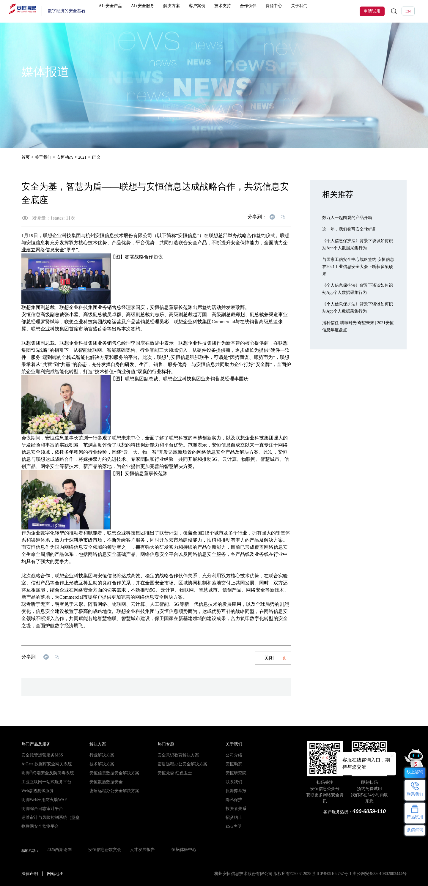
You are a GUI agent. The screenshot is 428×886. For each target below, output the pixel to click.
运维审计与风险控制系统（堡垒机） (49, 817)
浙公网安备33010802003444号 (380, 873)
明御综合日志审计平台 (39, 808)
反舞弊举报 (234, 791)
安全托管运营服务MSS (39, 755)
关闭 (275, 657)
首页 (26, 157)
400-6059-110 (369, 811)
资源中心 (273, 11)
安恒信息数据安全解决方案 (110, 773)
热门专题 (165, 744)
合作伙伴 (249, 11)
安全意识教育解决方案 (175, 755)
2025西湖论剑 (57, 850)
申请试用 (372, 11)
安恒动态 (69, 157)
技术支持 (226, 11)
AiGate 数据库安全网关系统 (43, 764)
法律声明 (29, 873)
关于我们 (296, 11)
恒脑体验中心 (186, 850)
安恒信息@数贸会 (104, 850)
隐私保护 (233, 799)
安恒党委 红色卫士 (172, 773)
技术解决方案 (100, 764)
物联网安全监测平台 (37, 826)
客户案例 (203, 11)
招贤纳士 (233, 817)
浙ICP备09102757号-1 (331, 873)
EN (408, 11)
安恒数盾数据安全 (103, 782)
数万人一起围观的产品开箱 (350, 217)
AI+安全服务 (152, 11)
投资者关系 (234, 808)
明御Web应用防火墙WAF (40, 799)
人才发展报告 (143, 850)
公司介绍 (233, 755)
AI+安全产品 (121, 11)
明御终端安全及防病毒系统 (44, 773)
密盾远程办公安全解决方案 (110, 791)
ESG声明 (233, 826)
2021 (89, 157)
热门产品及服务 (33, 744)
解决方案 (179, 11)
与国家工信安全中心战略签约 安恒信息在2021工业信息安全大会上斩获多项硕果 (358, 266)
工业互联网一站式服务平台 (42, 782)
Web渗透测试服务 (35, 791)
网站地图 (55, 873)
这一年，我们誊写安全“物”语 (352, 228)
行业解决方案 (100, 755)
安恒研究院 (234, 773)
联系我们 (233, 782)
